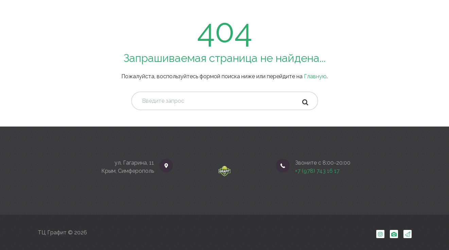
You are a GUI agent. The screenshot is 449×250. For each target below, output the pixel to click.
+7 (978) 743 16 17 (317, 171)
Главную (315, 76)
